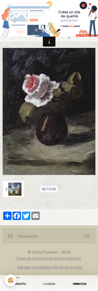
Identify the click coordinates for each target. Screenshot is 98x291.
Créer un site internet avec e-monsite (48, 257)
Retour (49, 189)
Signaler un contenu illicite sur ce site (49, 266)
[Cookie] (10, 280)
